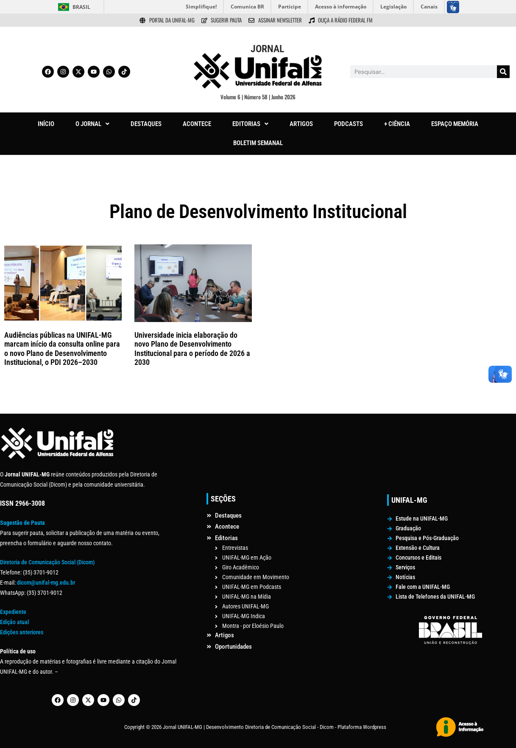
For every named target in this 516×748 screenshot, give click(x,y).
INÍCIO (46, 124)
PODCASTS (348, 124)
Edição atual (14, 622)
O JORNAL (92, 124)
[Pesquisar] (503, 71)
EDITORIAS (250, 124)
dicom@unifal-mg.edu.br (46, 582)
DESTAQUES (146, 124)
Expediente (13, 611)
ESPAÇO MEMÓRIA (454, 124)
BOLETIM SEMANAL (258, 143)
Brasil (81, 7)
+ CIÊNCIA (397, 124)
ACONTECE (197, 124)
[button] (92, 124)
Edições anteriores (21, 632)
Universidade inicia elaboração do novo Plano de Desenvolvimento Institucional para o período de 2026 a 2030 (192, 349)
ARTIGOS (301, 124)
